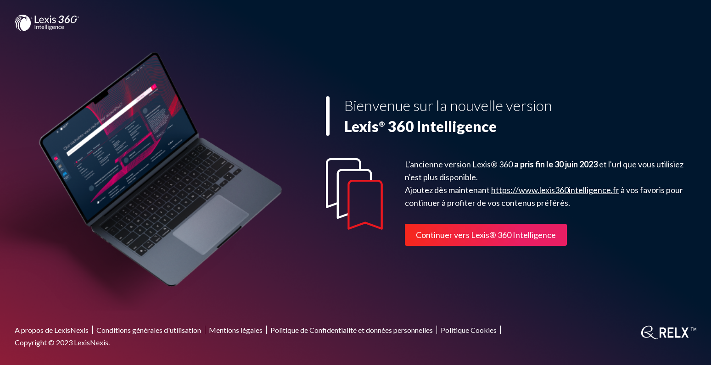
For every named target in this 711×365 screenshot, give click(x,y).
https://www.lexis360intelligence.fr (555, 190)
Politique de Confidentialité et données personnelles (351, 330)
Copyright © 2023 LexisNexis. (62, 342)
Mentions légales (236, 330)
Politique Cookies (469, 330)
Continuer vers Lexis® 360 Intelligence (486, 235)
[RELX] (668, 332)
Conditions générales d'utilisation (148, 330)
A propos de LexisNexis (52, 330)
